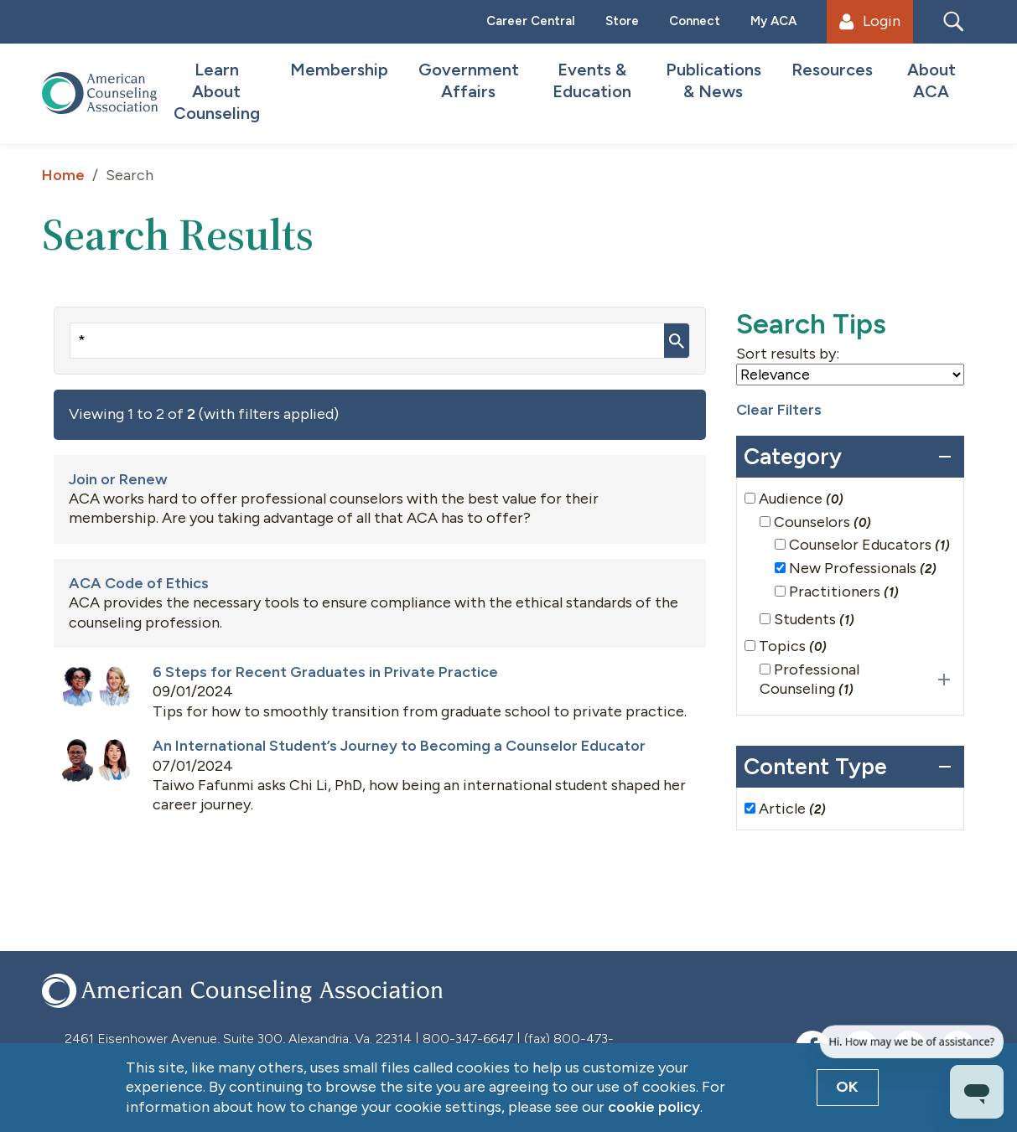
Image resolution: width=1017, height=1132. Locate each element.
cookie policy (654, 1107)
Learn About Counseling (217, 91)
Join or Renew (118, 479)
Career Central (530, 20)
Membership (339, 69)
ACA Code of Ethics (139, 583)
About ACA (931, 80)
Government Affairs (468, 80)
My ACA (773, 20)
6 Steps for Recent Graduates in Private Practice (325, 672)
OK (847, 1087)
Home (63, 175)
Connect (694, 20)
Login (869, 21)
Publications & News (713, 80)
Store (622, 20)
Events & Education (592, 80)
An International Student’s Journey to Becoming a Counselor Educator (399, 746)
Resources (832, 69)
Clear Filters (779, 410)
